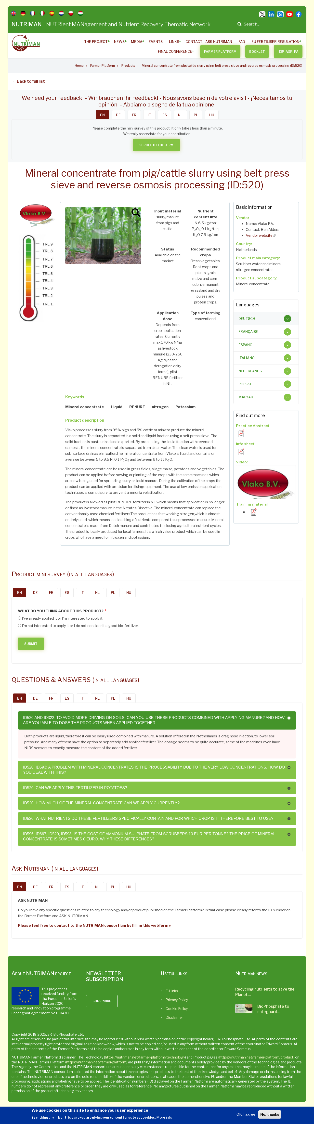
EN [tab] (102, 115)
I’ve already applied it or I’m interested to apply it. (62, 618)
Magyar (245, 397)
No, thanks (269, 1114)
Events (156, 41)
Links (174, 41)
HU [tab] (211, 115)
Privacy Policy (177, 1000)
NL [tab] (180, 115)
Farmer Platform (220, 51)
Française (248, 331)
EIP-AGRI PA (289, 51)
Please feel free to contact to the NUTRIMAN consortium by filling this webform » (94, 925)
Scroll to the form (156, 145)
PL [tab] (196, 115)
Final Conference (175, 51)
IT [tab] (149, 115)
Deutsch (246, 318)
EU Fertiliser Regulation (275, 41)
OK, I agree (245, 1114)
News (119, 41)
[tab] (266, 318)
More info (164, 1117)
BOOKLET (257, 51)
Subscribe (101, 1001)
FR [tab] (134, 115)
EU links (172, 991)
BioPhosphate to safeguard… (273, 1009)
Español (246, 345)
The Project (96, 41)
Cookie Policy (177, 1008)
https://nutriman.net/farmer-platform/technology (145, 1057)
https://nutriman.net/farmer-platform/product (256, 1057)
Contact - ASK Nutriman (208, 41)
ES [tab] (164, 115)
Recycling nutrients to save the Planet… (265, 992)
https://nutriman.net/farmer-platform (96, 1062)
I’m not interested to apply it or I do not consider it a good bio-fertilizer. (80, 626)
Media (136, 41)
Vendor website (260, 235)
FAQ (241, 41)
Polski (244, 384)
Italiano (246, 358)
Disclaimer (174, 1017)
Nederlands (250, 371)
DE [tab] (118, 115)
